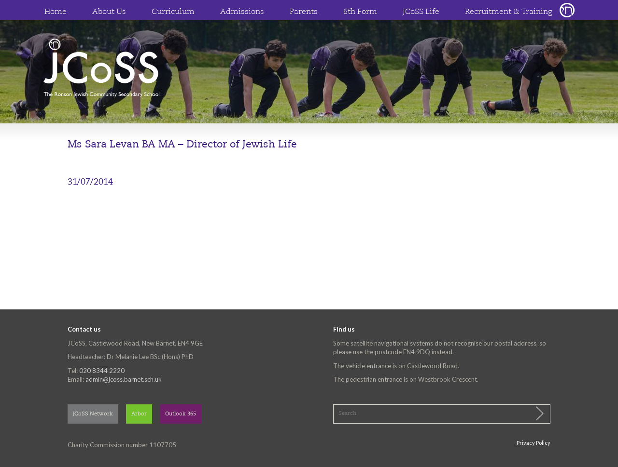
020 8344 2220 (102, 370)
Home (55, 12)
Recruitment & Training (508, 12)
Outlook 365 (180, 414)
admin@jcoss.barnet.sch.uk (123, 379)
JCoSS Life (421, 12)
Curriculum (173, 12)
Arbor (139, 414)
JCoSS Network (93, 414)
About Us (109, 12)
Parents (304, 12)
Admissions (242, 12)
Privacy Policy (533, 443)
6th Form (360, 12)
